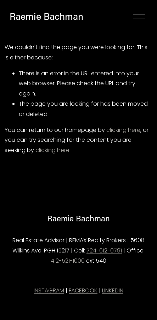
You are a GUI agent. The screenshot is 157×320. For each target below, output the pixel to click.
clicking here (123, 130)
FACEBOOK (83, 290)
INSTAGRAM (49, 290)
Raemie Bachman (46, 16)
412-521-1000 (68, 261)
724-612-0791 (104, 250)
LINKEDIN (112, 290)
